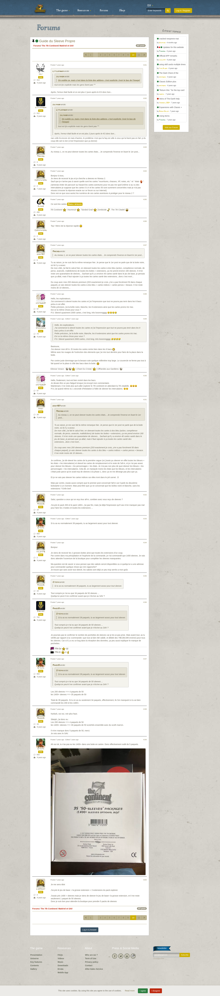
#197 (145, 659)
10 (133, 55)
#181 (145, 65)
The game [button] (63, 10)
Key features (36, 962)
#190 (145, 375)
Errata (60, 969)
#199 (145, 739)
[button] (150, 5)
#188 (145, 294)
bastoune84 (41, 303)
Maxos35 (40, 504)
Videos (61, 958)
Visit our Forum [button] (171, 127)
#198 (145, 709)
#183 (145, 147)
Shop (122, 10)
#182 (145, 98)
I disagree (156, 991)
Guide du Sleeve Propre (53, 41)
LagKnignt (40, 889)
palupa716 (40, 552)
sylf (41, 74)
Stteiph (40, 528)
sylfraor (60, 77)
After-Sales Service (94, 969)
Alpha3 (41, 206)
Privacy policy (91, 962)
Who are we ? (91, 955)
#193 (145, 519)
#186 (145, 221)
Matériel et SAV (66, 46)
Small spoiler (75, 204)
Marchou (40, 156)
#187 (145, 245)
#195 (145, 576)
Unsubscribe (158, 958)
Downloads (63, 965)
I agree (143, 991)
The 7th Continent (50, 46)
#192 (145, 495)
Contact (88, 965)
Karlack (40, 611)
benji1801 (41, 254)
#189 (145, 319)
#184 (145, 171)
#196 (145, 602)
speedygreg (41, 328)
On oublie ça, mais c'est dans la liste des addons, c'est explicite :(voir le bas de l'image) (99, 80)
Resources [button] (84, 10)
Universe (34, 958)
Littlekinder (58, 71)
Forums (104, 10)
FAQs (60, 955)
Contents (34, 965)
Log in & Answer (89, 930)
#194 (145, 542)
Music (60, 962)
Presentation (36, 955)
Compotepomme (41, 180)
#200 (145, 880)
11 (139, 55)
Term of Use (90, 958)
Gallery (33, 969)
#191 (145, 399)
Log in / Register (183, 10)
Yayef (40, 409)
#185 (145, 199)
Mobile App (63, 972)
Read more (130, 991)
